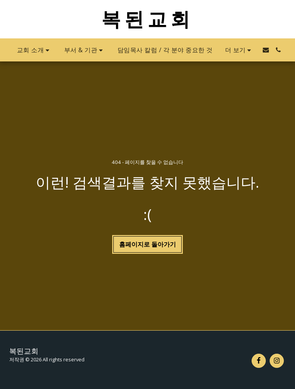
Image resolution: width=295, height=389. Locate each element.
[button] (34, 50)
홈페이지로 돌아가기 (147, 244)
